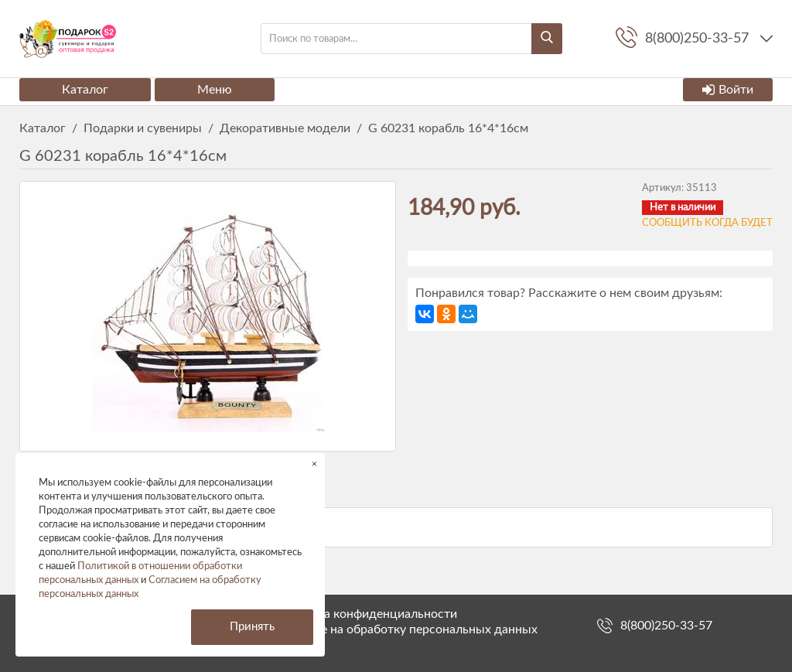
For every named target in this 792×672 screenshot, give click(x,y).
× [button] (314, 463)
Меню (214, 90)
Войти (727, 90)
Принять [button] (252, 627)
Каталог (85, 90)
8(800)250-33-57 (666, 625)
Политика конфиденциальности (366, 614)
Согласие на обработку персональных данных (406, 629)
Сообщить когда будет (707, 223)
